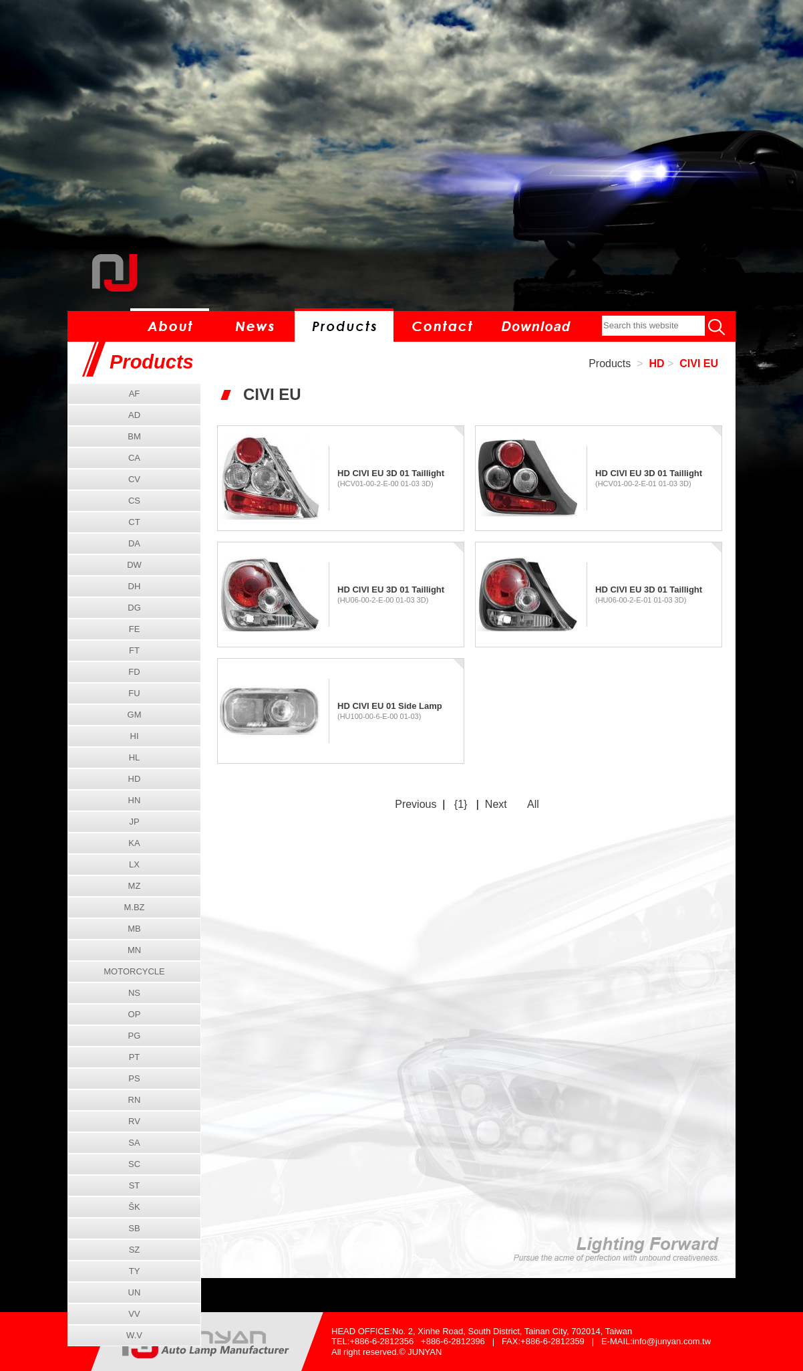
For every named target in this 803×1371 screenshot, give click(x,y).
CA (134, 458)
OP (134, 1014)
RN (134, 1100)
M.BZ (134, 907)
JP (134, 822)
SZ (134, 1250)
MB (134, 929)
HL (134, 757)
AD (134, 415)
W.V (134, 1335)
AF (134, 394)
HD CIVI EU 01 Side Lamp (389, 706)
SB (134, 1228)
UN (134, 1292)
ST (134, 1185)
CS (134, 501)
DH (134, 586)
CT (134, 522)
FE (134, 629)
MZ (134, 886)
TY (134, 1271)
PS (134, 1078)
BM (134, 436)
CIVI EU (698, 363)
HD (656, 363)
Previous (415, 804)
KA (134, 843)
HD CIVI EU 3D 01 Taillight (390, 473)
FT (134, 650)
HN (134, 800)
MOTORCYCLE (134, 971)
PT (134, 1057)
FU (134, 693)
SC (134, 1164)
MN (134, 950)
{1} (461, 804)
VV (134, 1314)
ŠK (134, 1207)
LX (134, 864)
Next (496, 804)
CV (134, 479)
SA (134, 1143)
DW (134, 565)
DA (134, 543)
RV (134, 1121)
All (533, 804)
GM (135, 715)
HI (134, 736)
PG (134, 1036)
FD (134, 672)
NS (134, 993)
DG (134, 608)
